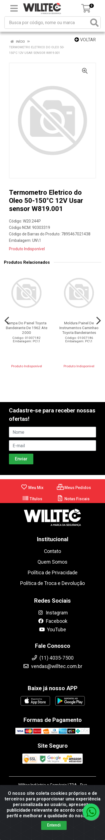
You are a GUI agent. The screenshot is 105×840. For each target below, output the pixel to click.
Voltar (85, 39)
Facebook (52, 621)
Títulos (32, 499)
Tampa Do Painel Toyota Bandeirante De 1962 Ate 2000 (26, 328)
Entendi (54, 825)
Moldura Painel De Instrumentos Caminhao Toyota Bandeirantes (79, 328)
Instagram (53, 613)
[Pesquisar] (94, 22)
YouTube (52, 629)
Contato (52, 551)
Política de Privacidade (53, 572)
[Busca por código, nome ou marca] (47, 22)
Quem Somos (52, 562)
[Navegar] (7, 320)
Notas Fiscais (73, 499)
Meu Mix (32, 487)
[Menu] (14, 8)
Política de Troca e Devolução (52, 583)
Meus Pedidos (74, 487)
